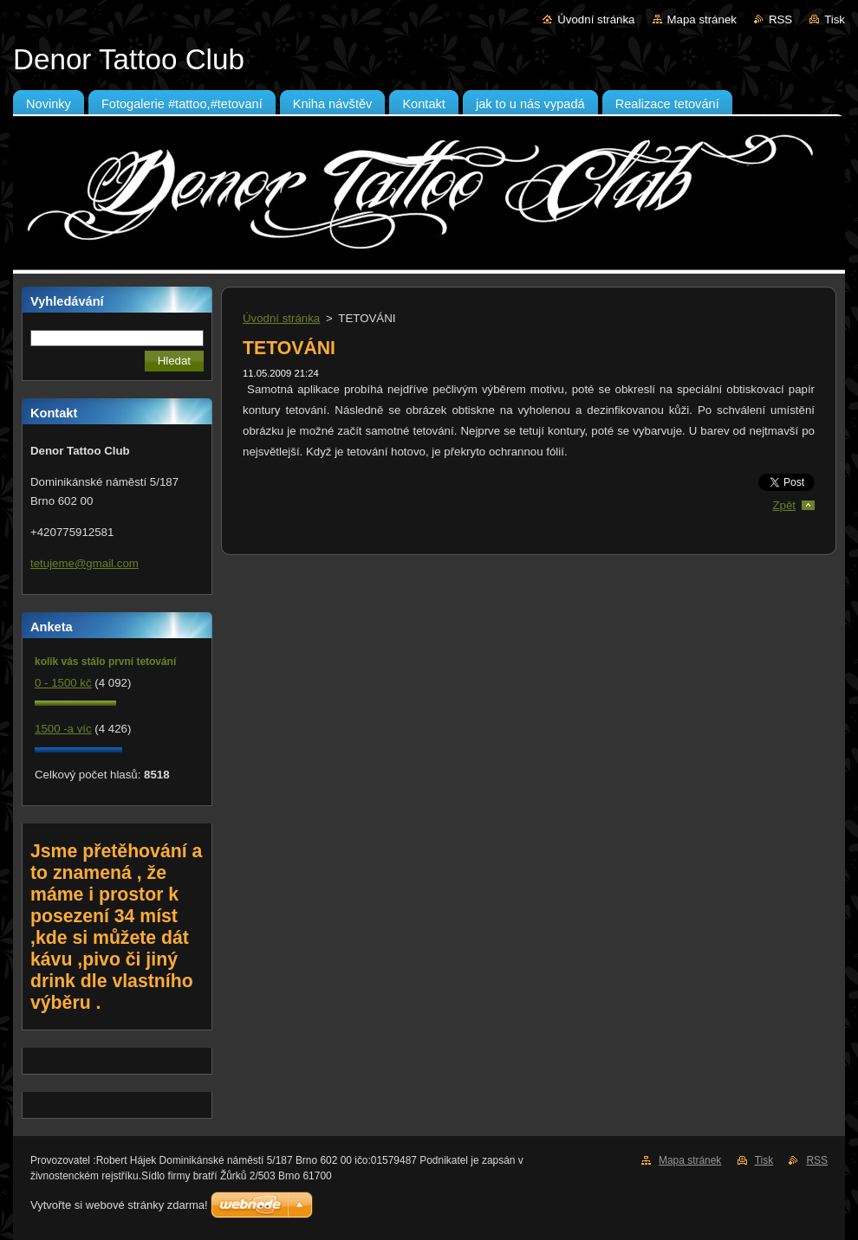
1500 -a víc (63, 728)
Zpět (784, 505)
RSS (780, 19)
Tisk (834, 19)
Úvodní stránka (595, 19)
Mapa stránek (702, 19)
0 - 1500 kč (63, 682)
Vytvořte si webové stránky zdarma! (119, 1204)
